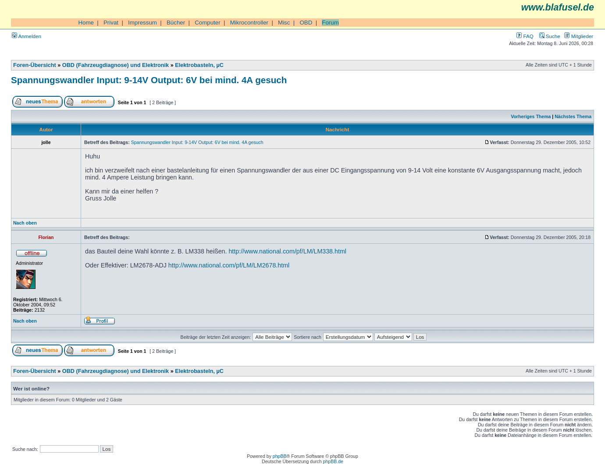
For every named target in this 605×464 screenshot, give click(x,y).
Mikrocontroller (249, 22)
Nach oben (25, 222)
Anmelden (26, 36)
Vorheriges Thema (531, 116)
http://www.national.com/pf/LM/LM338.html (287, 251)
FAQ (524, 36)
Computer (208, 22)
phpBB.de (333, 461)
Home (86, 22)
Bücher (176, 22)
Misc (284, 22)
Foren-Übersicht (34, 65)
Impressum (142, 22)
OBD (305, 22)
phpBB (280, 456)
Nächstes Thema (573, 116)
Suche (549, 36)
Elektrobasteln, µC (199, 65)
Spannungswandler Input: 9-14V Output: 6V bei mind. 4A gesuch (149, 80)
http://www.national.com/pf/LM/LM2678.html (228, 265)
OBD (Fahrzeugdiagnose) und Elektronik (115, 65)
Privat (110, 22)
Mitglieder (578, 36)
